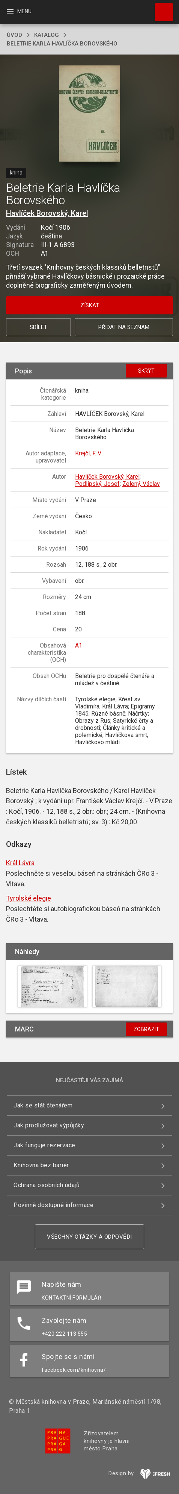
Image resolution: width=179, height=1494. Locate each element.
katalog (46, 35)
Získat (89, 305)
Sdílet (38, 327)
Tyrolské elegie (28, 898)
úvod (14, 35)
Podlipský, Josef (97, 483)
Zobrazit (146, 1029)
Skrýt (146, 371)
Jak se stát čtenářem (43, 1105)
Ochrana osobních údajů (47, 1185)
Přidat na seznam (123, 327)
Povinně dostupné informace (53, 1205)
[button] (89, 114)
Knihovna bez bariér (41, 1165)
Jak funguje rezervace (44, 1145)
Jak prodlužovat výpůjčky (49, 1125)
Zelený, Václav (141, 483)
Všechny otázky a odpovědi (89, 1236)
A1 (78, 645)
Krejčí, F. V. (88, 453)
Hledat (160, 8)
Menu (19, 11)
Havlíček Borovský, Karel (47, 213)
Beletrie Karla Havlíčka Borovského (62, 43)
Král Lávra (20, 863)
